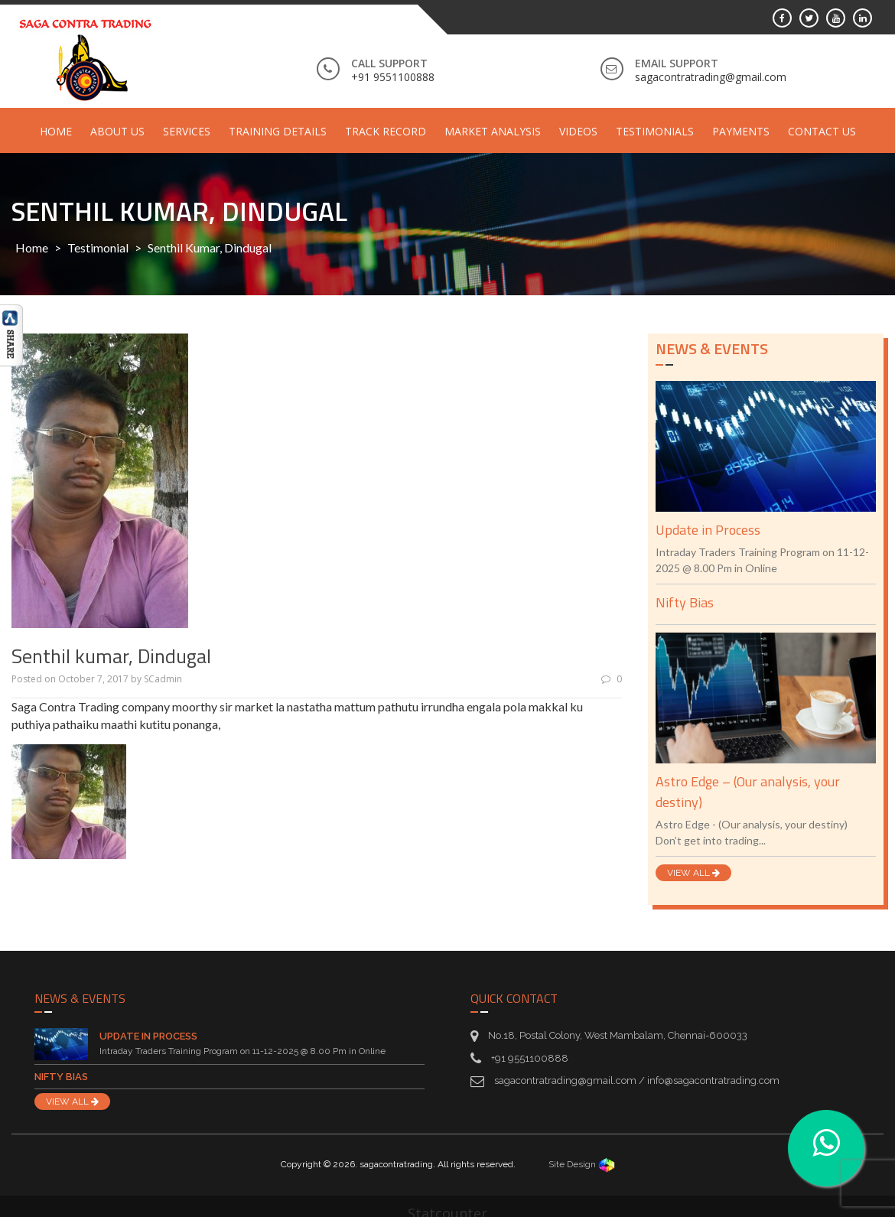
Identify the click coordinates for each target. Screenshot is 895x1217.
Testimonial (98, 247)
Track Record (385, 131)
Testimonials (655, 131)
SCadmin (163, 678)
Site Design (581, 1164)
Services (186, 131)
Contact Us (822, 131)
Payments (741, 131)
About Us (117, 131)
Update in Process (708, 529)
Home (56, 131)
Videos (578, 131)
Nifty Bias (685, 602)
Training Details (278, 131)
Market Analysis (492, 131)
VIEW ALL (693, 872)
